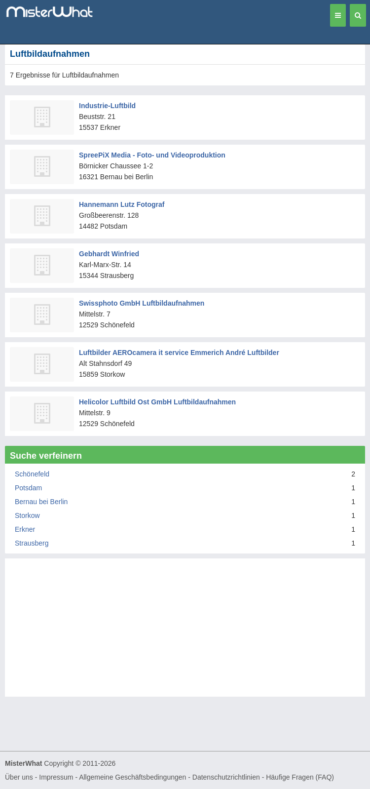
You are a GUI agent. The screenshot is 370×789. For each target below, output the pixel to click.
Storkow (27, 515)
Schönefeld (32, 474)
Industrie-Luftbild (107, 106)
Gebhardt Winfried (109, 254)
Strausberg (31, 543)
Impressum (56, 777)
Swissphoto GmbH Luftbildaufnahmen (141, 303)
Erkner (25, 529)
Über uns (19, 777)
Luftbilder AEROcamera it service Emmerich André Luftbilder (179, 352)
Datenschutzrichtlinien (226, 777)
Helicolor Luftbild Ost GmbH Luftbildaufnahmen (157, 402)
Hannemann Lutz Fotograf (121, 204)
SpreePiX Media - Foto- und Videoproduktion (152, 155)
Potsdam (28, 488)
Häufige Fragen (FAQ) (300, 777)
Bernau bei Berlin (41, 502)
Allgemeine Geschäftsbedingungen (132, 777)
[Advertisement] (185, 632)
